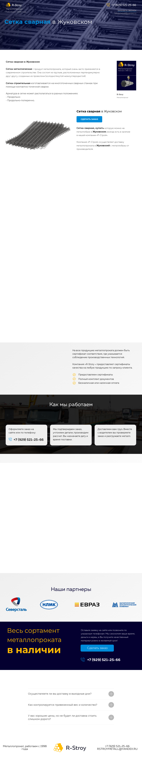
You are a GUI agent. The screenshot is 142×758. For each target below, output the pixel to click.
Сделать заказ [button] (97, 648)
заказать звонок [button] (126, 10)
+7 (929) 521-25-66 (124, 5)
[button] (89, 119)
